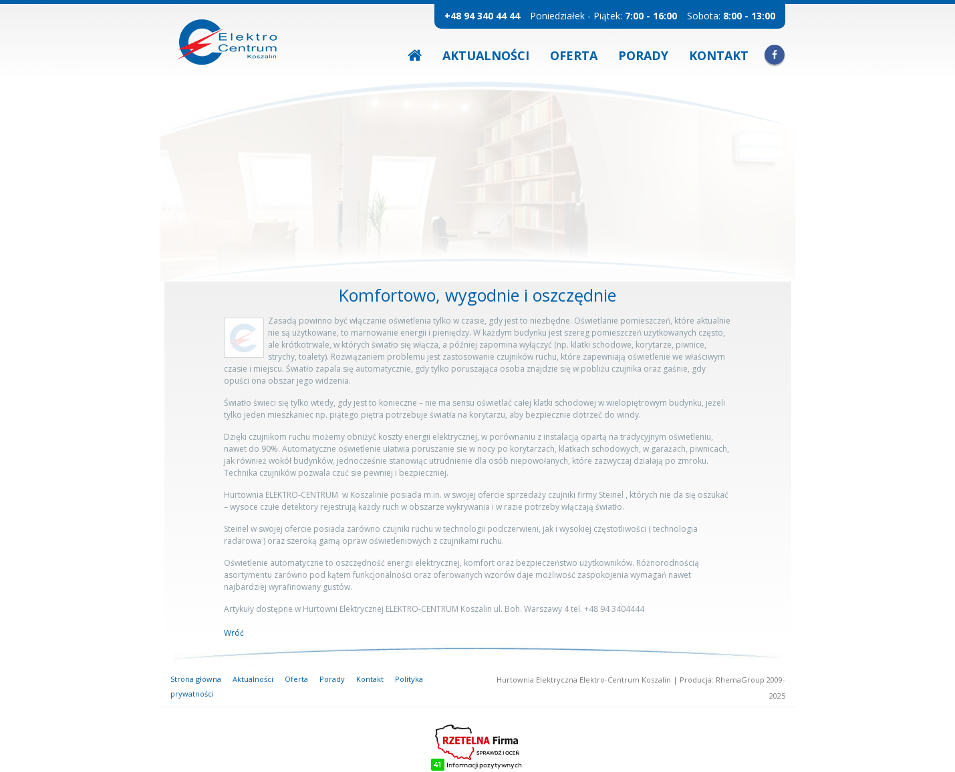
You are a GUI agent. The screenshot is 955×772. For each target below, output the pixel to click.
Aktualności (485, 55)
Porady (643, 55)
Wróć (234, 633)
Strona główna (195, 679)
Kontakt (718, 55)
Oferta (573, 55)
